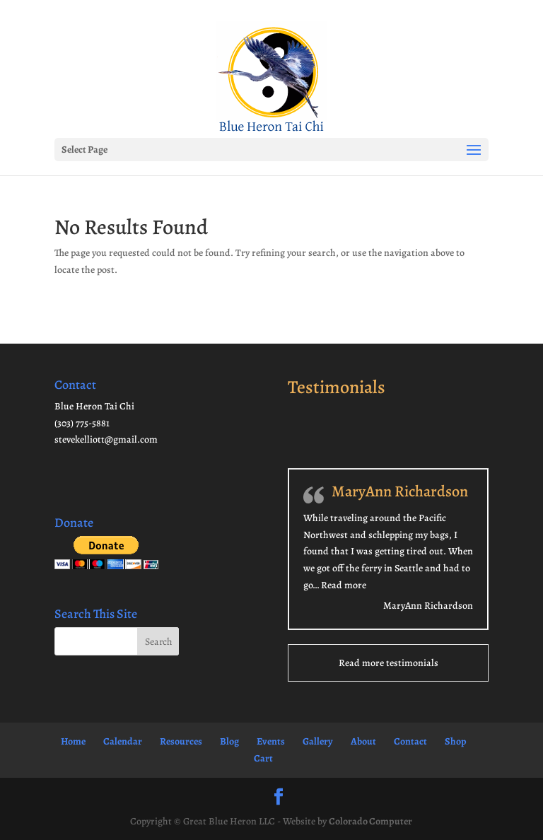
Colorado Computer (370, 821)
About (363, 741)
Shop (456, 741)
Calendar (122, 741)
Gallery (318, 741)
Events (271, 741)
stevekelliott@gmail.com (106, 439)
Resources (181, 741)
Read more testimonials (388, 663)
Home (73, 741)
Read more (343, 585)
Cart (263, 758)
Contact (410, 741)
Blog (229, 741)
